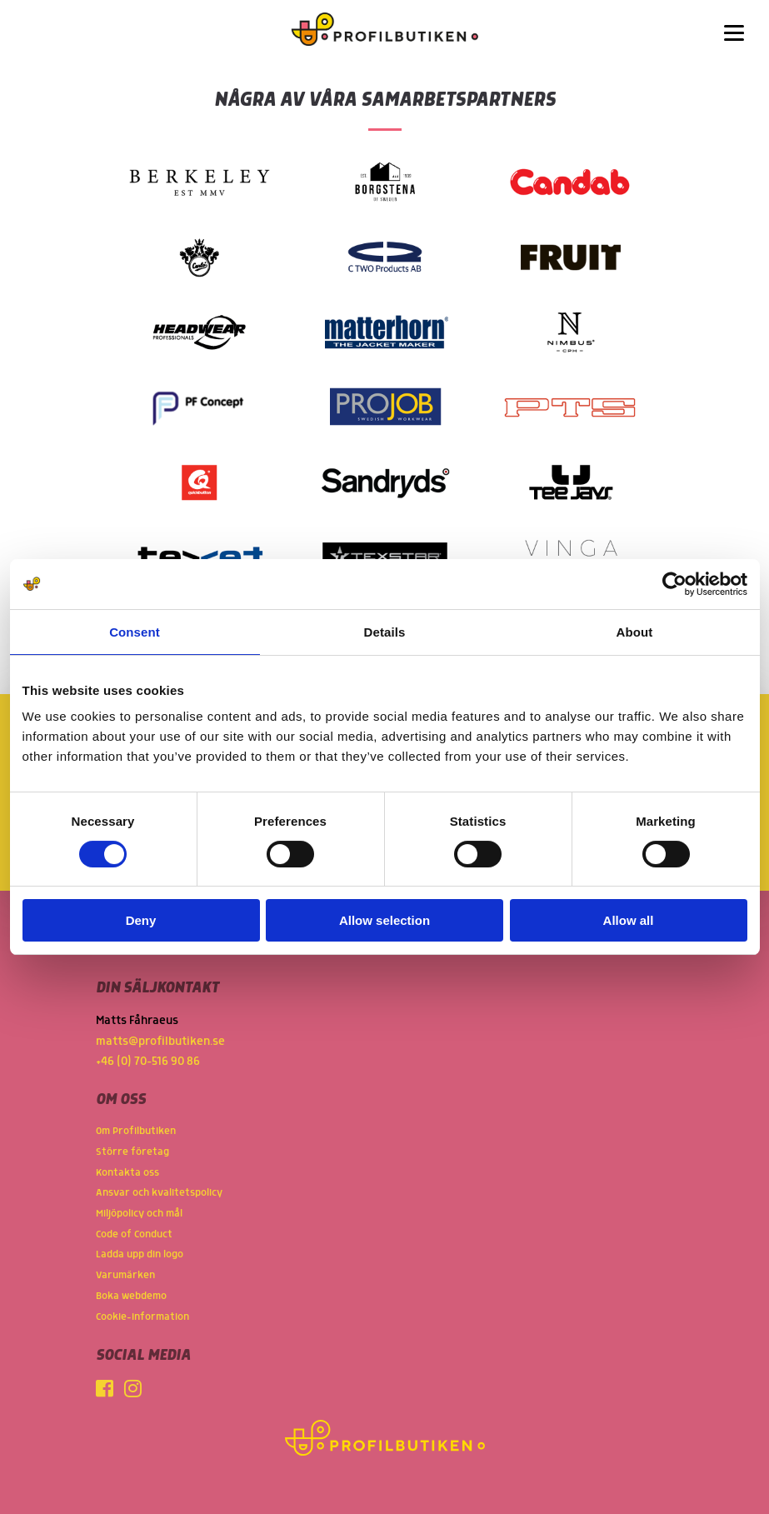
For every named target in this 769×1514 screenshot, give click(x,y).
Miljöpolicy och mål (139, 1213)
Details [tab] (385, 632)
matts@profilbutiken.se (160, 1041)
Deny (141, 920)
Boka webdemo (131, 1296)
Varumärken (125, 1275)
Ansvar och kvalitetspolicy (159, 1193)
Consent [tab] (134, 632)
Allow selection (384, 920)
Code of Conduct (134, 1234)
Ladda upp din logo (139, 1254)
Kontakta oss (127, 1173)
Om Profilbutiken (136, 1131)
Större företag (132, 1152)
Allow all (628, 920)
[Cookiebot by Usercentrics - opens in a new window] (674, 584)
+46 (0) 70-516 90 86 (148, 1061)
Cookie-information (142, 1317)
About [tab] (635, 632)
